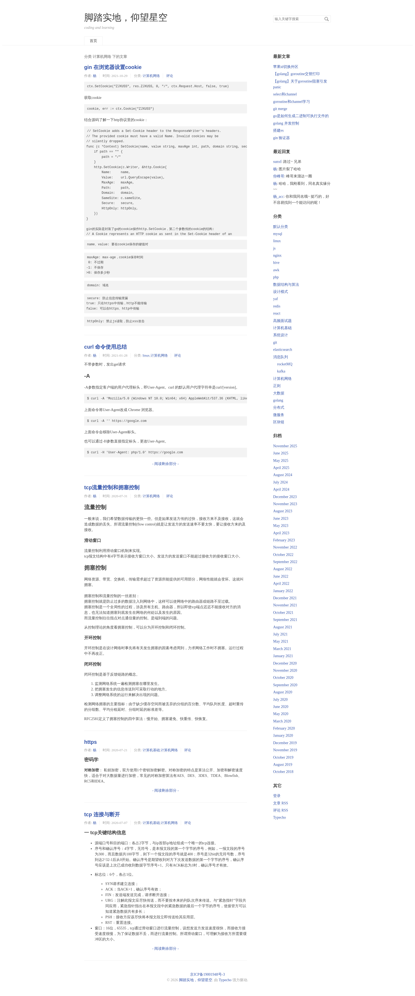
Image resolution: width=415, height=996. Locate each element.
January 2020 (283, 735)
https (90, 742)
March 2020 (282, 721)
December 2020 (285, 663)
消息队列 (280, 357)
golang (278, 400)
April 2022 (281, 583)
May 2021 (280, 641)
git (275, 342)
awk (276, 270)
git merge (280, 109)
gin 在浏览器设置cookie (113, 67)
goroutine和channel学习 (291, 102)
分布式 (278, 407)
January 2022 (283, 591)
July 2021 (280, 634)
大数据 (278, 393)
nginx (277, 255)
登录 (277, 796)
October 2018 (283, 772)
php (276, 277)
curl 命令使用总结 (105, 347)
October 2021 (283, 613)
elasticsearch (282, 350)
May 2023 (280, 526)
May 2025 (280, 461)
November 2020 (285, 670)
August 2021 (282, 627)
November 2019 (285, 750)
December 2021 (285, 598)
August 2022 (282, 569)
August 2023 (282, 511)
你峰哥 (278, 176)
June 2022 (280, 576)
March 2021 (282, 649)
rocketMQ (284, 364)
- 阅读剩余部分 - (165, 464)
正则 (277, 386)
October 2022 (283, 555)
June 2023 (280, 518)
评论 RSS (280, 810)
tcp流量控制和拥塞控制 (111, 487)
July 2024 (280, 482)
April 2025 (281, 468)
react (276, 313)
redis (276, 306)
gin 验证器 (281, 138)
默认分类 (280, 227)
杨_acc (278, 197)
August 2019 (282, 765)
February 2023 (284, 540)
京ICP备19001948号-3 (207, 974)
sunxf (277, 162)
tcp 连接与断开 (102, 814)
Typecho (279, 817)
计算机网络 (151, 76)
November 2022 (285, 547)
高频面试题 (282, 321)
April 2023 (281, 533)
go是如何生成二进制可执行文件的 (301, 116)
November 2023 (285, 504)
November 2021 (285, 605)
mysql (277, 234)
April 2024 (281, 489)
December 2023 (285, 497)
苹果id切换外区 (285, 67)
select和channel (285, 94)
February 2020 (284, 728)
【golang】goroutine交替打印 (296, 74)
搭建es (278, 130)
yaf (275, 299)
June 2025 (280, 453)
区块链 (278, 422)
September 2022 (285, 562)
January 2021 (283, 656)
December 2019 (285, 743)
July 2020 (280, 700)
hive (276, 263)
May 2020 (280, 714)
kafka (281, 371)
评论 (169, 76)
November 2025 (285, 446)
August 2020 (282, 692)
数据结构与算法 (286, 285)
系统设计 (280, 335)
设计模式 (280, 292)
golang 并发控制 (286, 123)
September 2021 (285, 620)
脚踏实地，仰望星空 (126, 17)
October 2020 (283, 678)
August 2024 (282, 475)
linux (146, 355)
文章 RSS (280, 803)
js (274, 248)
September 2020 (285, 685)
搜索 (326, 19)
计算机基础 (151, 750)
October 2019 (283, 757)
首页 (93, 41)
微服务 (278, 415)
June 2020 (280, 707)
